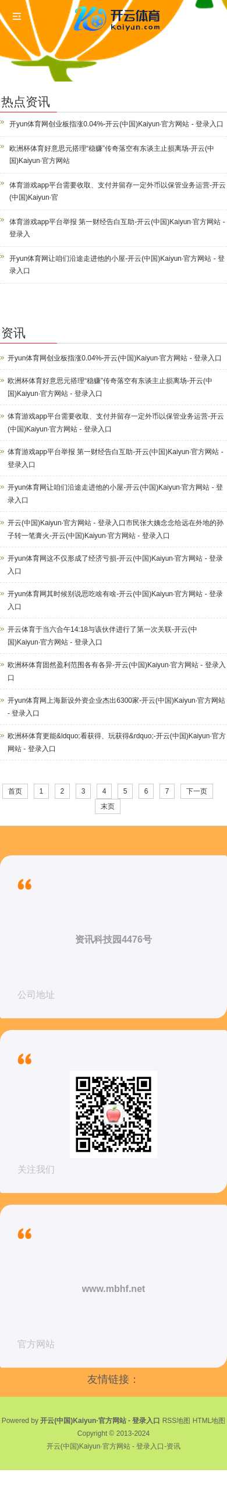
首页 (15, 791)
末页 (108, 806)
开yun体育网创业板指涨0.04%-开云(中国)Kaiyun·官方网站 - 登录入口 (116, 124)
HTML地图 (209, 1421)
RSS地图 (176, 1421)
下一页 (196, 791)
